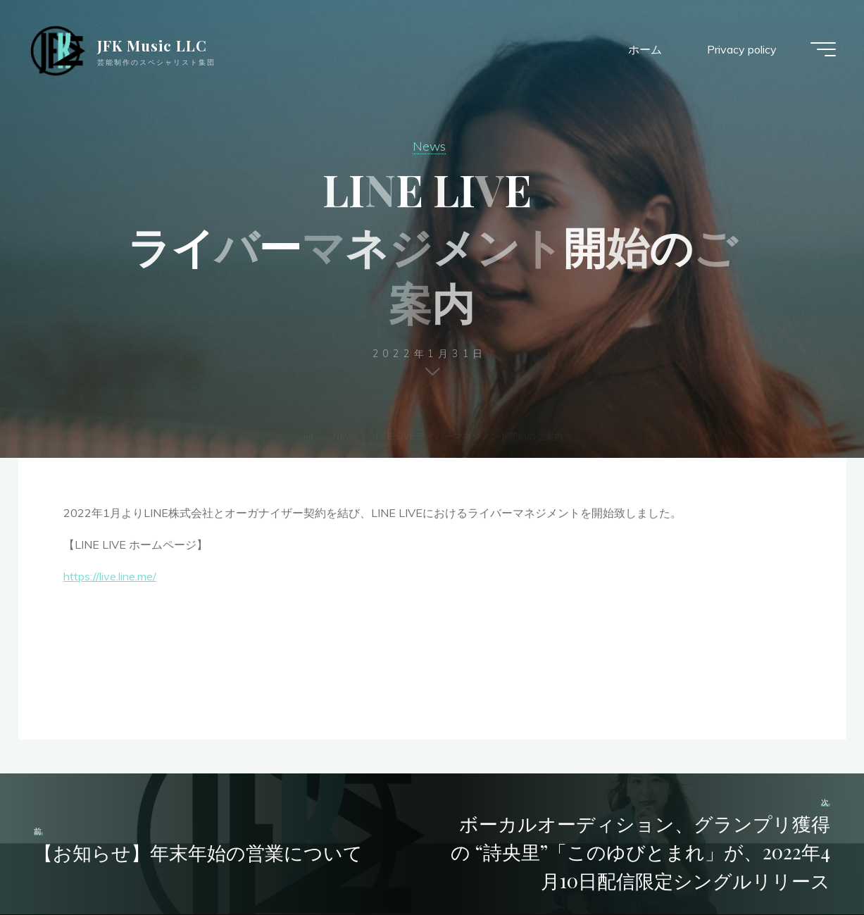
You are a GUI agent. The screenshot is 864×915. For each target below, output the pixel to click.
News (429, 146)
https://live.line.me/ (109, 575)
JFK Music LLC (152, 45)
